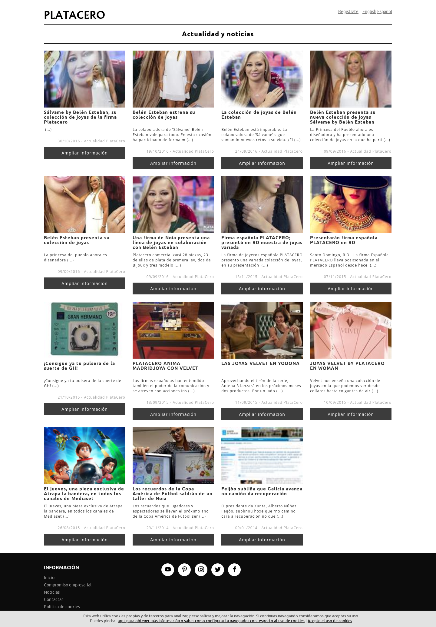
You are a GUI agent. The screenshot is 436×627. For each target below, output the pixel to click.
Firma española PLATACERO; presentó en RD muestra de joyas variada (261, 242)
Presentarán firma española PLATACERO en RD (344, 240)
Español (384, 11)
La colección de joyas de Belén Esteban (259, 115)
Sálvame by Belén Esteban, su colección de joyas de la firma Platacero (80, 117)
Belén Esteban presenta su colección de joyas (77, 240)
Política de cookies (62, 606)
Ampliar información (84, 153)
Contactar (53, 599)
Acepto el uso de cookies (330, 620)
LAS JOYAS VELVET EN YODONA (260, 363)
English (369, 11)
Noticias (52, 592)
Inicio (49, 577)
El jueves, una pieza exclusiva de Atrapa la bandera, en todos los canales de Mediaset (84, 493)
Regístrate (348, 11)
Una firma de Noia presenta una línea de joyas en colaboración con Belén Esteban (171, 242)
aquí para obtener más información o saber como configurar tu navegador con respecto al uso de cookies (211, 620)
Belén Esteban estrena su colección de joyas (164, 115)
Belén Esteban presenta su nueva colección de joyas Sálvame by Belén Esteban (343, 117)
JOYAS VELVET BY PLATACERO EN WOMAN (347, 366)
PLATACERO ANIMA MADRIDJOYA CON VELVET (165, 366)
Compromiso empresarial (67, 585)
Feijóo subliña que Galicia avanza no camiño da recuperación (261, 491)
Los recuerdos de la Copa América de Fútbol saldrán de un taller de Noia (173, 493)
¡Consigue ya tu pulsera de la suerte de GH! (79, 366)
